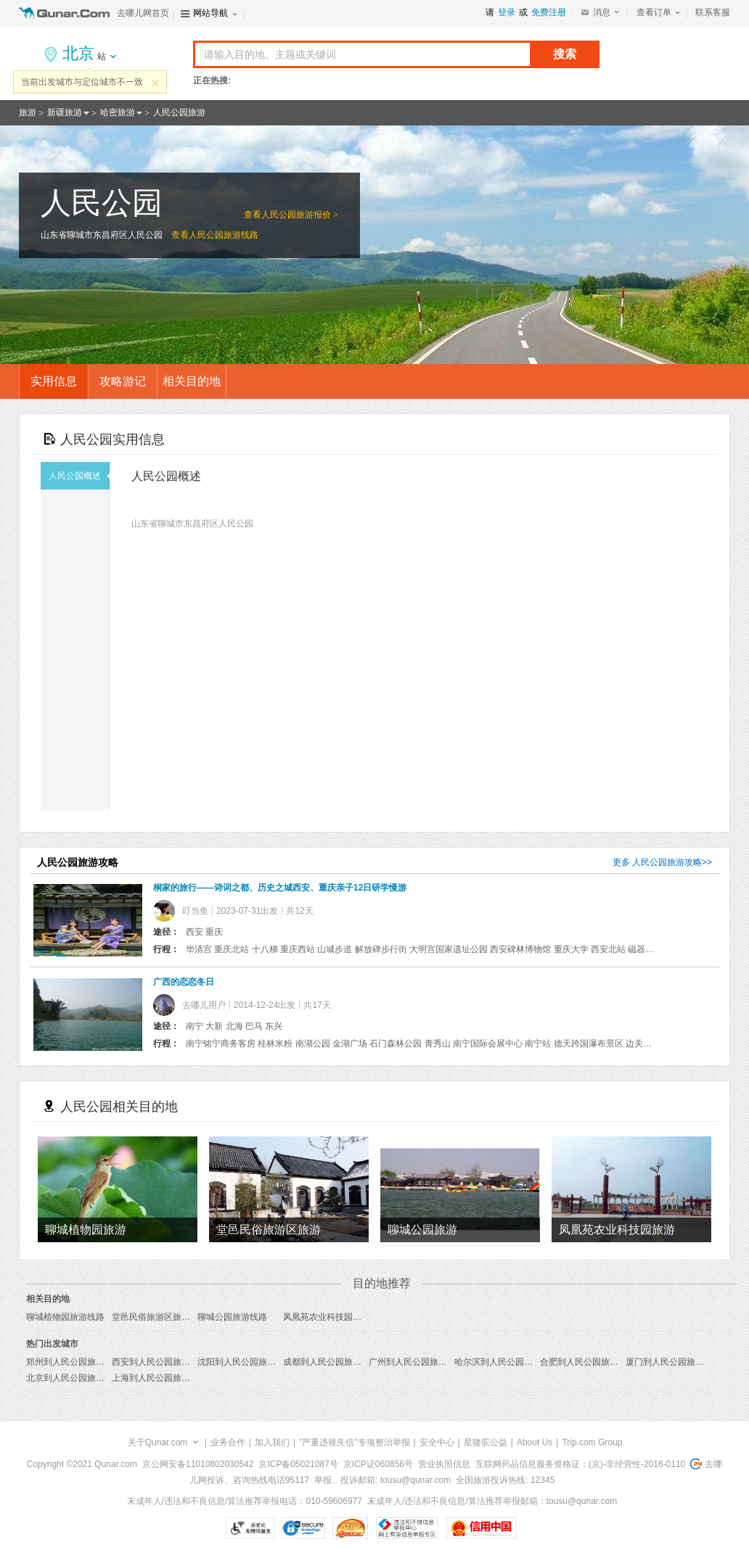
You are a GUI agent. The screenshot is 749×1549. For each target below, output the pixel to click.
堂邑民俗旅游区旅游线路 (160, 1317)
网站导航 (210, 13)
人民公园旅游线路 (223, 235)
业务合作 (227, 1442)
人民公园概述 (79, 476)
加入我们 (272, 1442)
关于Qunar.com (158, 1442)
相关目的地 (192, 381)
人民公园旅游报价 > (299, 215)
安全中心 (436, 1442)
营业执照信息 (444, 1464)
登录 (506, 12)
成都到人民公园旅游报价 (331, 1362)
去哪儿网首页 (143, 13)
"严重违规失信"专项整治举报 (354, 1442)
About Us (534, 1442)
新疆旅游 (64, 112)
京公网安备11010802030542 (197, 1464)
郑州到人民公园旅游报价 (74, 1362)
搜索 (564, 54)
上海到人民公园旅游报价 (160, 1378)
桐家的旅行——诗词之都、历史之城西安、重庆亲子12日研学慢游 (279, 888)
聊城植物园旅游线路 (65, 1317)
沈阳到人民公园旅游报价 (245, 1362)
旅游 (27, 112)
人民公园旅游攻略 (667, 862)
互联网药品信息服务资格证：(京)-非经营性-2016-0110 (580, 1464)
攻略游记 (122, 381)
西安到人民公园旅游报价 (160, 1362)
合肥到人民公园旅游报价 (588, 1362)
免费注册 (548, 12)
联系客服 (712, 12)
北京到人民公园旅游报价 (74, 1378)
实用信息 (53, 381)
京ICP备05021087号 (297, 1464)
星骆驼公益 (485, 1442)
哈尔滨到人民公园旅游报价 (506, 1362)
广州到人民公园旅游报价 (416, 1362)
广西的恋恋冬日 (183, 982)
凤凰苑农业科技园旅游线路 (335, 1317)
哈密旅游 (117, 112)
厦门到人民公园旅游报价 (673, 1362)
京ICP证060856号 (378, 1464)
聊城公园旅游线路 (232, 1317)
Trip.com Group (592, 1442)
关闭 (155, 82)
